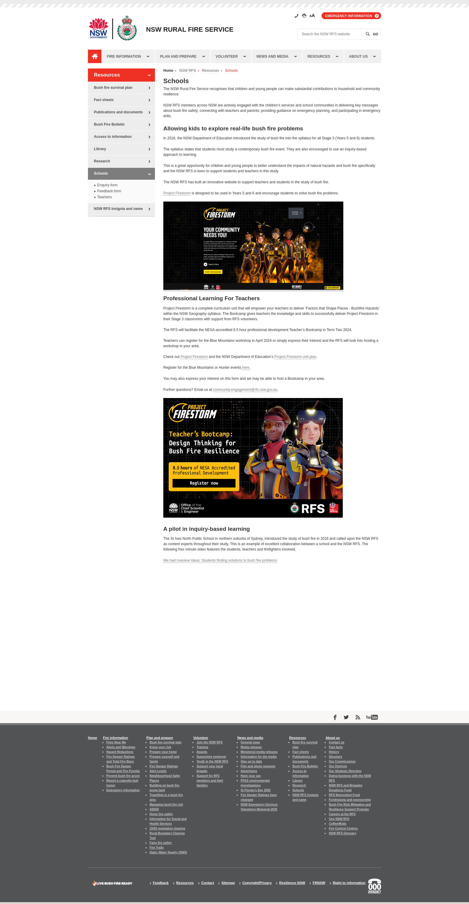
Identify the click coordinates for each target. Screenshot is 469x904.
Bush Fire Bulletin (109, 124)
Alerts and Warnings (120, 747)
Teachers (104, 197)
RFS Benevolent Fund (344, 795)
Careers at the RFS (342, 814)
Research (102, 161)
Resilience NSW (292, 883)
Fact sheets (104, 100)
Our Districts (338, 766)
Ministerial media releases (259, 752)
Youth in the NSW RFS (212, 761)
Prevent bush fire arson (123, 776)
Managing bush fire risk (166, 804)
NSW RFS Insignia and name (118, 209)
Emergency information (348, 16)
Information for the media (259, 756)
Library (100, 149)
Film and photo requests (258, 766)
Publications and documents (118, 112)
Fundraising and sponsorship (350, 799)
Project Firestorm (177, 193)
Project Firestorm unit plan (295, 357)
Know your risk (160, 747)
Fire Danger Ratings (164, 766)
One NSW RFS (339, 819)
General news (250, 742)
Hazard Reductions (119, 752)
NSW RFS (187, 71)
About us (358, 56)
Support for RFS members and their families (210, 780)
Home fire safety (161, 814)
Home (168, 71)
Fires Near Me (116, 742)
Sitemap (228, 883)
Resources (318, 56)
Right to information (349, 883)
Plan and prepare (178, 56)
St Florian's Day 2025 (256, 790)
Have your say (251, 776)
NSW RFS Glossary (342, 833)
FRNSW (319, 883)
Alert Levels (158, 771)
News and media (273, 56)
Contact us (336, 742)
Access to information (113, 137)
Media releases (251, 747)
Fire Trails (157, 847)
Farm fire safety (161, 842)
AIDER (154, 809)
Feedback (161, 883)
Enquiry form (107, 185)
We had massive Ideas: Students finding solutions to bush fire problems (220, 560)
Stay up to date (251, 761)
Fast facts (336, 747)
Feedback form (109, 191)
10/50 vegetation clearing (167, 828)
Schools (231, 71)
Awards (202, 752)
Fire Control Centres (343, 828)
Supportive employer (211, 756)
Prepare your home (163, 752)
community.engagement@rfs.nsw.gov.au (245, 390)
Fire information (124, 56)
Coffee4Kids (337, 823)
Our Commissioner (342, 761)
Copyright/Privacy (257, 883)
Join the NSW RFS (210, 742)
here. (245, 367)
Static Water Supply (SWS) (168, 852)
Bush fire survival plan (113, 88)
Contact (207, 883)
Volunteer (227, 56)
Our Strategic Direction (345, 771)
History (334, 752)
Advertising (249, 771)
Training (202, 747)
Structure (335, 756)
